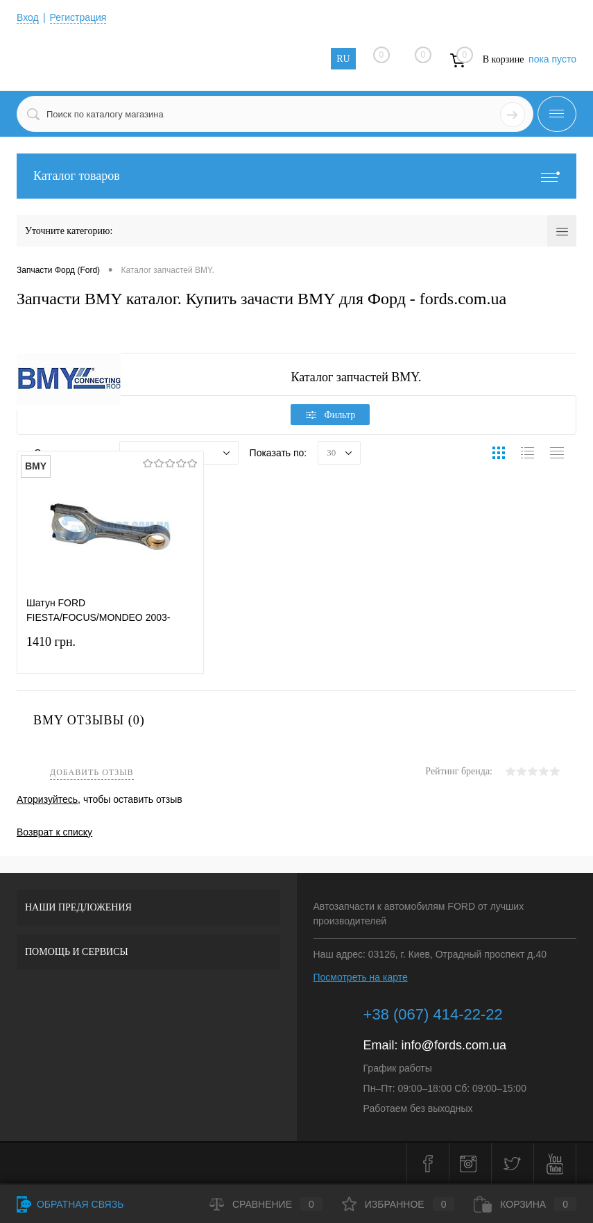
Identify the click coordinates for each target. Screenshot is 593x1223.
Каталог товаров (296, 176)
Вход (28, 17)
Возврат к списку (54, 832)
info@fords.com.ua (454, 1045)
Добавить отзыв (92, 772)
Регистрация (78, 17)
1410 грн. (110, 650)
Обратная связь (70, 1204)
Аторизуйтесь (47, 799)
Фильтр (331, 415)
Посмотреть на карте (360, 977)
